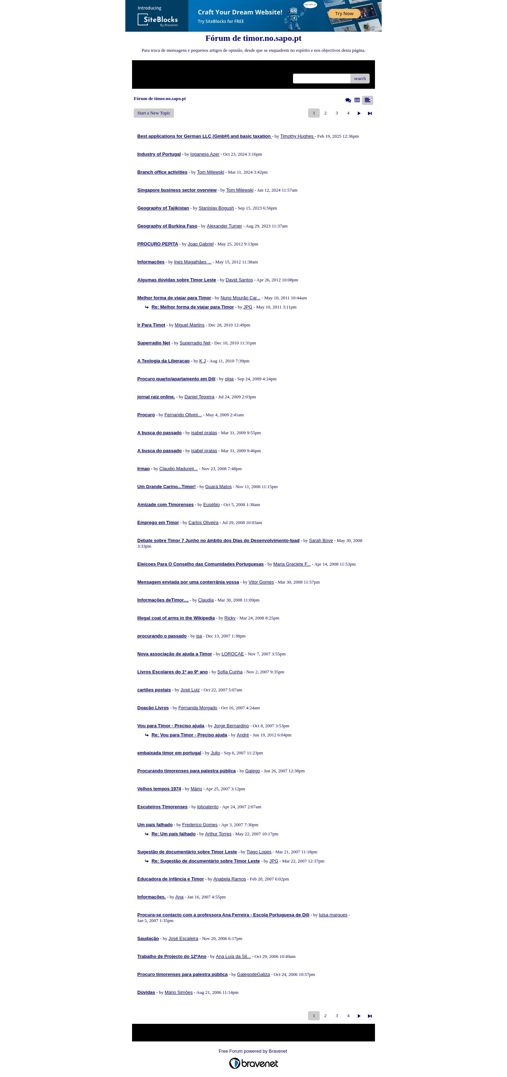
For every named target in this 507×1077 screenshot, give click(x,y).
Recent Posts (188, 78)
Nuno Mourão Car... (240, 297)
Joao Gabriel (201, 244)
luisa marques (333, 914)
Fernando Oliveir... (183, 414)
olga (229, 378)
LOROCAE (232, 653)
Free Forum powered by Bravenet (253, 1051)
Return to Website (153, 68)
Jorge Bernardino (231, 725)
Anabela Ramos (229, 879)
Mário (196, 788)
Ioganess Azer (204, 154)
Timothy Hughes (297, 136)
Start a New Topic (153, 113)
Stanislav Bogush (216, 208)
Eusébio (211, 504)
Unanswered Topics (155, 78)
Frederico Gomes (200, 824)
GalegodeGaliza (253, 974)
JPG (247, 307)
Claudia (206, 600)
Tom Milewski (210, 172)
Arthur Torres (218, 833)
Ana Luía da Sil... (233, 956)
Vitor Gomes (261, 582)
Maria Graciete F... (292, 564)
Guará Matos (218, 486)
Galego (252, 770)
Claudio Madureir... (178, 468)
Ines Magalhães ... (192, 261)
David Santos (239, 279)
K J (202, 360)
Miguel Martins (190, 325)
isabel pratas (204, 432)
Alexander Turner (224, 226)
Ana (179, 896)
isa (199, 636)
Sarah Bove (321, 540)
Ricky (230, 618)
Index (181, 68)
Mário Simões (179, 992)
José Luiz (190, 689)
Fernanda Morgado (198, 707)
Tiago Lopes (258, 851)
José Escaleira (184, 938)
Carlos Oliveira (203, 522)
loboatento (208, 806)
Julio (215, 752)
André (243, 734)
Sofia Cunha (230, 671)
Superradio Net (195, 342)
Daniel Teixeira (199, 396)
